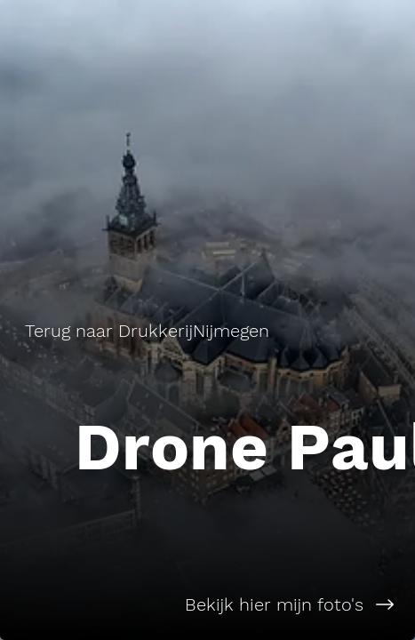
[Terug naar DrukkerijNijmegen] (148, 330)
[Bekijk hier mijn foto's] (207, 604)
